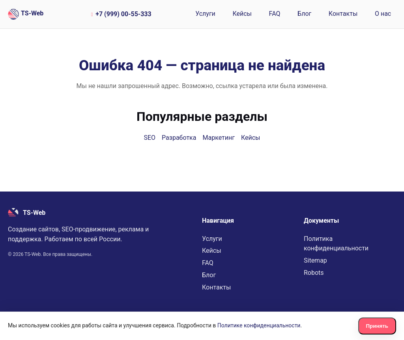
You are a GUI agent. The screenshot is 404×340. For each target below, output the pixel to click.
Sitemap (315, 260)
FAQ (275, 13)
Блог (304, 13)
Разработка (179, 137)
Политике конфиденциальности (259, 325)
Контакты (343, 13)
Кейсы (242, 13)
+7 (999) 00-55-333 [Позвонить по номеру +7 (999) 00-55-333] (120, 14)
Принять (377, 326)
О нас (383, 13)
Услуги (205, 13)
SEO (149, 137)
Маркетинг (218, 137)
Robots (314, 272)
